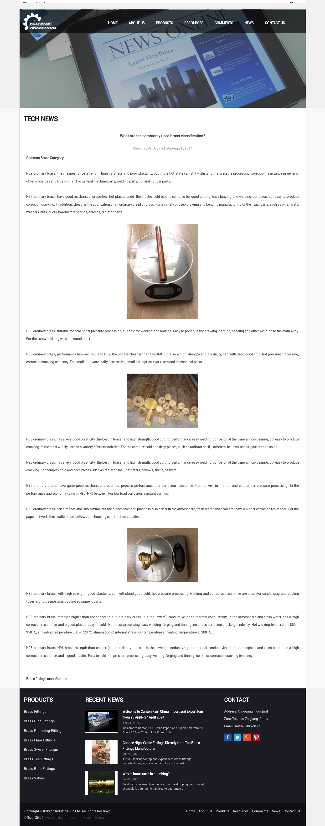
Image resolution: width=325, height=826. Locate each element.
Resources (193, 23)
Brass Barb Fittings (39, 769)
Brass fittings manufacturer (46, 679)
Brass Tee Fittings (38, 759)
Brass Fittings (35, 711)
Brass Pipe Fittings (39, 721)
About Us (137, 23)
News (249, 23)
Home (113, 23)
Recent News (104, 700)
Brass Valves (34, 778)
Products (164, 23)
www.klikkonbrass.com (62, 818)
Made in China (93, 818)
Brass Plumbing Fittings (43, 731)
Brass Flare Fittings (39, 740)
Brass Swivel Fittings (41, 749)
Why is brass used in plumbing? (146, 774)
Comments (224, 23)
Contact (236, 700)
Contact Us (275, 23)
